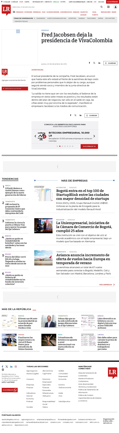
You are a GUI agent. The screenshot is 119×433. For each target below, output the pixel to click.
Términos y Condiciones (87, 387)
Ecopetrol (72, 18)
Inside (61, 393)
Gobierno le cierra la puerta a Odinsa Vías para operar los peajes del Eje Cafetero (15, 226)
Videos (45, 407)
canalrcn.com (55, 422)
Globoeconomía (65, 387)
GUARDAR (110, 63)
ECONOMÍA (28, 12)
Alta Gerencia (48, 371)
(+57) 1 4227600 (8, 382)
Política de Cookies (85, 395)
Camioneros (40, 18)
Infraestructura (48, 393)
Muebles (82, 18)
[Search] (101, 7)
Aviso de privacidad (85, 384)
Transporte (10, 201)
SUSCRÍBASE (112, 2)
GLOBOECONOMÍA (52, 12)
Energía (21, 316)
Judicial (21, 335)
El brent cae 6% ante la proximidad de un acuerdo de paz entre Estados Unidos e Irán (27, 323)
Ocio (60, 396)
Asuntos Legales (32, 374)
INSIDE (114, 12)
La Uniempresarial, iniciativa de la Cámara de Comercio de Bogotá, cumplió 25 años (84, 227)
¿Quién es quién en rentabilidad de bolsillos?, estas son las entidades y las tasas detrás (16, 243)
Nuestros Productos (85, 378)
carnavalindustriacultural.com (37, 422)
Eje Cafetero (110, 18)
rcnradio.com (68, 422)
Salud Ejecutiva (64, 401)
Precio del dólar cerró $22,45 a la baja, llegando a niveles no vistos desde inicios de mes (15, 261)
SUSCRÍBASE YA (89, 146)
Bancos (8, 236)
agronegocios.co (28, 419)
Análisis (61, 371)
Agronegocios (31, 371)
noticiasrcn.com (81, 422)
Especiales (47, 385)
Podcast (29, 401)
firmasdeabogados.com (67, 419)
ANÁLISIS (76, 12)
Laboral (101, 335)
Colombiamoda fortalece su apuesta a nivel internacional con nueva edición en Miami (67, 343)
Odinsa (100, 18)
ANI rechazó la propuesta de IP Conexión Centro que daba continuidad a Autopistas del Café (15, 208)
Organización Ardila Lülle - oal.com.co (108, 421)
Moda (60, 335)
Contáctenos (83, 381)
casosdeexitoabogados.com (13, 422)
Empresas (30, 385)
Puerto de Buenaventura (56, 18)
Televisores (91, 18)
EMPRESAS (37, 12)
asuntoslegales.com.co (10, 419)
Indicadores (30, 393)
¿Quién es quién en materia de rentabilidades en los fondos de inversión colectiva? (15, 279)
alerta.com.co (7, 425)
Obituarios (46, 396)
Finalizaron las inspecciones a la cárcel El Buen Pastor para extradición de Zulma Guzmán (26, 343)
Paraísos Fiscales (21, 21)
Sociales (29, 407)
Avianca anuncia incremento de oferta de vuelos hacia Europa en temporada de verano (83, 259)
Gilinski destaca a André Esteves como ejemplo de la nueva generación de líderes (15, 191)
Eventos (62, 385)
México (7, 185)
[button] (34, 136)
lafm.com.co (94, 422)
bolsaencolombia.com (87, 419)
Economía (62, 379)
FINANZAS (19, 12)
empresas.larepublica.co (46, 419)
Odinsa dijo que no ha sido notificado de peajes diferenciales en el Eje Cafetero (68, 322)
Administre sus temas (12, 88)
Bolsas (8, 254)
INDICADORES (106, 12)
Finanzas (29, 387)
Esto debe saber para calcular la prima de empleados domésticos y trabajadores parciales (107, 343)
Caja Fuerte (47, 374)
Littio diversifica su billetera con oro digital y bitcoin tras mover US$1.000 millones (107, 323)
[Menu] (14, 11)
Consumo (30, 379)
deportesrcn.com (21, 425)
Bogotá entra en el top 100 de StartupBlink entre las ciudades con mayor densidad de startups (82, 195)
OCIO (43, 12)
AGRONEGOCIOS (66, 12)
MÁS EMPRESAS (105, 284)
